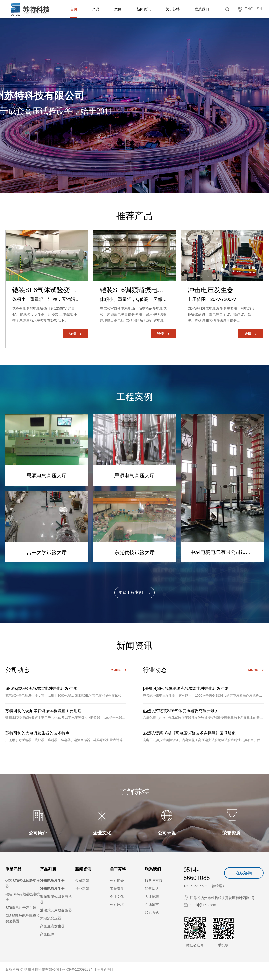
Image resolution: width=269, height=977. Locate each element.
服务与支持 (153, 881)
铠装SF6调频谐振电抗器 (22, 897)
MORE (116, 670)
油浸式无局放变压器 (56, 910)
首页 (73, 9)
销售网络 (152, 889)
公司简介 (117, 881)
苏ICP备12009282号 (78, 969)
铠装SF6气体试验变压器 (22, 883)
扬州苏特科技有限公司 (41, 969)
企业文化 (117, 897)
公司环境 (117, 905)
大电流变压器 (50, 918)
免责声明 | (105, 969)
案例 (117, 9)
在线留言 (152, 905)
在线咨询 (244, 873)
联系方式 (152, 913)
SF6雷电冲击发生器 (20, 908)
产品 (95, 9)
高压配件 (47, 934)
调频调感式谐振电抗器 (56, 899)
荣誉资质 (117, 889)
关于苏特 (173, 9)
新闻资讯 (144, 9)
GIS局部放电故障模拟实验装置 (22, 918)
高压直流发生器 (52, 926)
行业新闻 (82, 889)
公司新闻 (82, 881)
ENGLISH (253, 9)
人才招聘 (152, 897)
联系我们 (202, 9)
